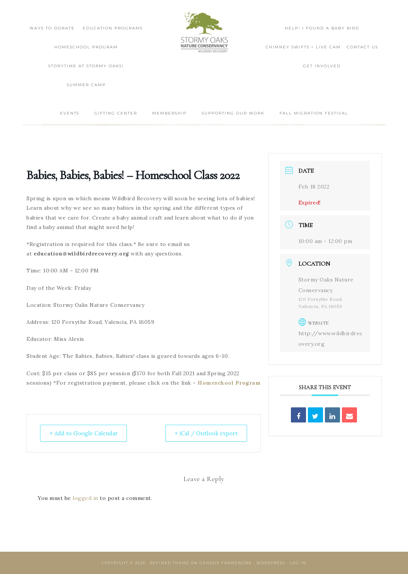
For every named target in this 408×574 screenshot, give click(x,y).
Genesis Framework (225, 563)
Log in (298, 563)
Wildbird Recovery (204, 33)
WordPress (271, 563)
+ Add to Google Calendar (86, 433)
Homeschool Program (229, 382)
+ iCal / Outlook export (204, 433)
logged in (85, 498)
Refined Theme (169, 563)
